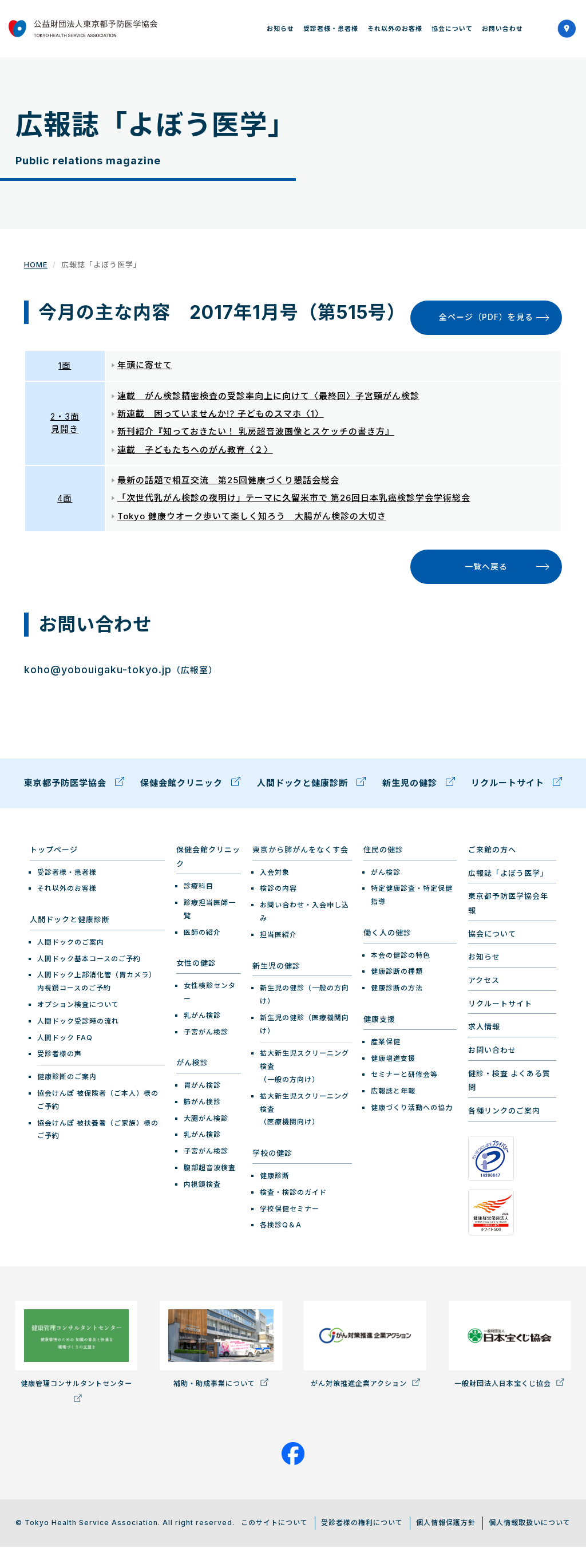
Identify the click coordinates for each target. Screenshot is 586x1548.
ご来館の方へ (492, 850)
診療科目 (198, 887)
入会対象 (275, 873)
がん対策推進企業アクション (365, 1345)
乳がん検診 (202, 1016)
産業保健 (386, 1042)
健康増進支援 (393, 1059)
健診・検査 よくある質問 (509, 1081)
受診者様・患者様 (330, 29)
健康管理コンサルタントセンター (76, 1352)
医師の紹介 (202, 933)
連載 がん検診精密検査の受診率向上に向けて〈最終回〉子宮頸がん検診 (268, 396)
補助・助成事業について (221, 1345)
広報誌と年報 (393, 1092)
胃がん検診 (202, 1086)
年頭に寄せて (144, 365)
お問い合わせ (502, 29)
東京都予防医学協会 (74, 785)
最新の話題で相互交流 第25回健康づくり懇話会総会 (228, 480)
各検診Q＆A (281, 1226)
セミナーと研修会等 (404, 1076)
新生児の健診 (418, 785)
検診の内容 (278, 890)
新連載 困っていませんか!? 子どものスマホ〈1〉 (220, 414)
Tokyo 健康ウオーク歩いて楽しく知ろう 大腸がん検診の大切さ (251, 516)
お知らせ (280, 29)
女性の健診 (196, 964)
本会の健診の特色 (400, 956)
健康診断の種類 (397, 973)
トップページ (54, 850)
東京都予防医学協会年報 (508, 905)
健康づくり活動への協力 (412, 1108)
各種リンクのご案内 (504, 1112)
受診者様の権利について (362, 1523)
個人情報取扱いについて (530, 1523)
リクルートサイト (516, 785)
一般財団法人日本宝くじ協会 (510, 1345)
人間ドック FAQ (65, 1038)
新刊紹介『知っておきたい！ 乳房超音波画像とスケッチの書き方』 (255, 432)
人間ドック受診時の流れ (78, 1022)
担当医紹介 (278, 935)
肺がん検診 (202, 1103)
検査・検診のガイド (293, 1193)
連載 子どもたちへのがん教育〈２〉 (195, 450)
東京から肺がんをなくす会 (300, 850)
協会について (452, 29)
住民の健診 (383, 850)
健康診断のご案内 (67, 1078)
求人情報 (484, 1028)
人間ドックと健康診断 (311, 785)
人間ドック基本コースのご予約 (89, 959)
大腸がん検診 (206, 1119)
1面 (64, 365)
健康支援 (379, 1020)
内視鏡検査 (202, 1185)
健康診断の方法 (397, 989)
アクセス (484, 981)
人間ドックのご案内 (70, 943)
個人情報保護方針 (446, 1523)
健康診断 (275, 1176)
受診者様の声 (59, 1055)
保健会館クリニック (190, 785)
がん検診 (192, 1064)
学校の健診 (272, 1154)
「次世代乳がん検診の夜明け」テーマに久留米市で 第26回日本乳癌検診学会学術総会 (293, 498)
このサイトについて (274, 1523)
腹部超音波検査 (210, 1168)
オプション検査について (78, 1005)
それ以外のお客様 (394, 29)
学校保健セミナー (289, 1210)
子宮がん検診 (206, 1033)
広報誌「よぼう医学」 (508, 874)
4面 (64, 498)
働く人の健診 (387, 933)
